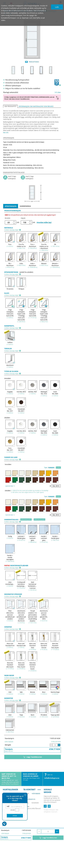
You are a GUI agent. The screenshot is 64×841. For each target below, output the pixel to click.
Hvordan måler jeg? (44, 222)
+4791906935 (36, 793)
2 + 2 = (13, 810)
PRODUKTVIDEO (34, 62)
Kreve (15, 816)
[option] (32, 39)
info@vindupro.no (51, 778)
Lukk (57, 7)
